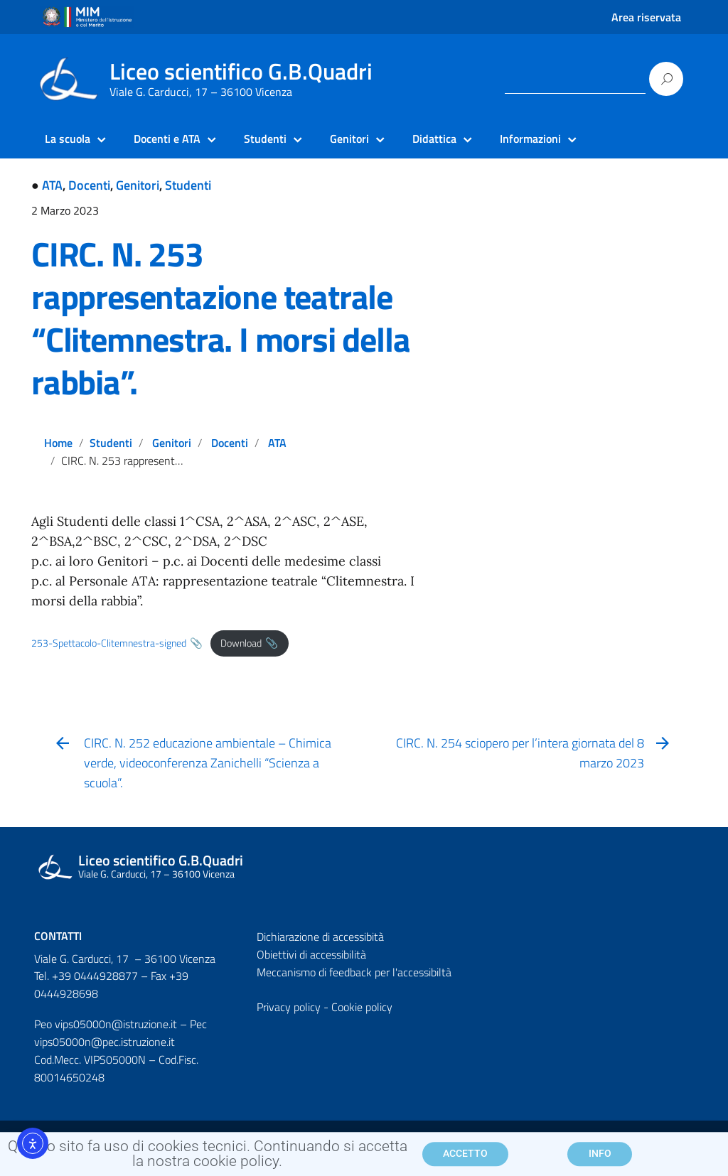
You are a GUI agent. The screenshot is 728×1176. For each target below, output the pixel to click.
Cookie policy (361, 1006)
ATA (52, 185)
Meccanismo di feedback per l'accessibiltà (354, 972)
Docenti (89, 185)
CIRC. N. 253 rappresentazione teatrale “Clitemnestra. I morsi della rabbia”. (220, 318)
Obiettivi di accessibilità (311, 954)
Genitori (137, 185)
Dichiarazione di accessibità (320, 936)
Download (241, 643)
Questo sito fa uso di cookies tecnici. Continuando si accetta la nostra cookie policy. (207, 1159)
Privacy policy (289, 1006)
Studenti (188, 185)
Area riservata (646, 17)
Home (58, 442)
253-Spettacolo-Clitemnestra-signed (108, 643)
